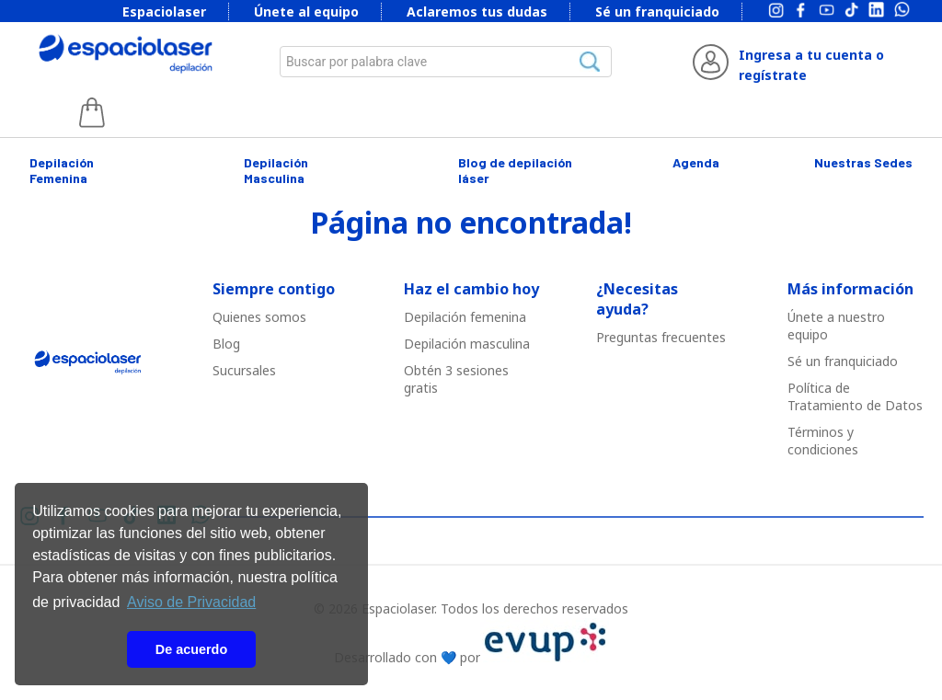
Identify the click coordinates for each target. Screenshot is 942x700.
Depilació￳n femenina (465, 317)
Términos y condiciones (822, 440)
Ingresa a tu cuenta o (811, 54)
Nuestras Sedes (863, 162)
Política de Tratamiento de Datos (855, 396)
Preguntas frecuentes (661, 337)
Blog (226, 343)
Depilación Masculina (276, 170)
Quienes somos (259, 317)
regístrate (773, 75)
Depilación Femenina (61, 170)
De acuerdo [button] (191, 649)
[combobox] (446, 61)
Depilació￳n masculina (467, 343)
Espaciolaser (164, 11)
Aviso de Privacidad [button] (191, 602)
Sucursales (244, 370)
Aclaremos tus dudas (477, 11)
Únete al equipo (306, 11)
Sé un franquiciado (657, 11)
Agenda (695, 162)
